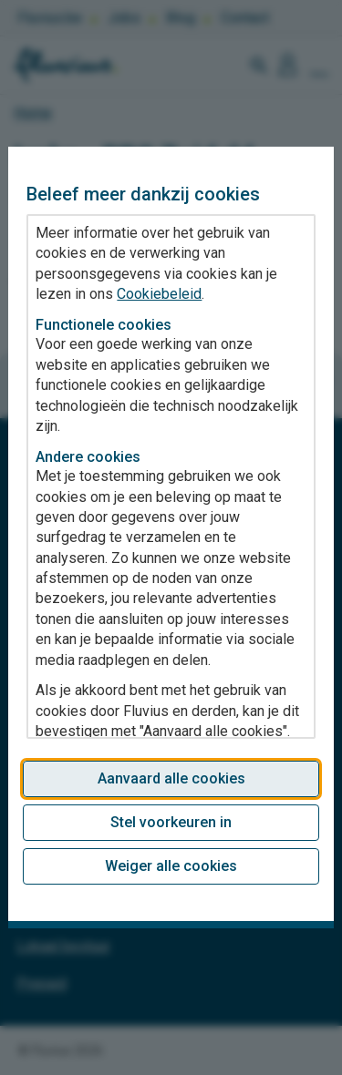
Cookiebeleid (159, 293)
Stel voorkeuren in (171, 822)
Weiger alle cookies (171, 866)
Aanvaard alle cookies (171, 778)
